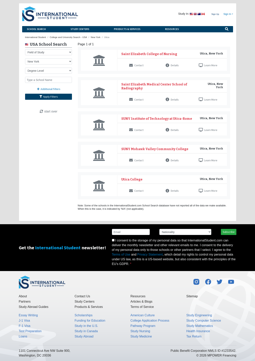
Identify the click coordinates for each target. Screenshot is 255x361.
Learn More (208, 65)
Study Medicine (141, 336)
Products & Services (127, 29)
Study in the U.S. (86, 325)
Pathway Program (143, 325)
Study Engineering (199, 315)
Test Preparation (30, 331)
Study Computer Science (203, 320)
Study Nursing (140, 331)
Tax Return (193, 336)
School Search (36, 29)
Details (172, 65)
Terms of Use (121, 254)
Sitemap (192, 296)
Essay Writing (28, 315)
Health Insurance (198, 331)
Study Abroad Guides (33, 306)
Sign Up (215, 14)
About (23, 296)
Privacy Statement (150, 254)
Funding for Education (90, 320)
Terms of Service (142, 306)
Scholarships (84, 315)
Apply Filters (48, 96)
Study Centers (80, 29)
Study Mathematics (199, 325)
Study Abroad (84, 336)
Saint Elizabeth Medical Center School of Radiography (154, 86)
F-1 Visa (24, 325)
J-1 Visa (24, 320)
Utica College (131, 179)
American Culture (143, 315)
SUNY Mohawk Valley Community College (154, 149)
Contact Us (82, 296)
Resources (172, 29)
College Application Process (150, 320)
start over (48, 111)
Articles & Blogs (141, 301)
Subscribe (229, 232)
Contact (136, 65)
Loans (23, 336)
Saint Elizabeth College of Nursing (149, 54)
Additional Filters (48, 89)
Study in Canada (86, 331)
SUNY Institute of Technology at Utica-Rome (156, 119)
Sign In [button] (227, 14)
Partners (25, 301)
